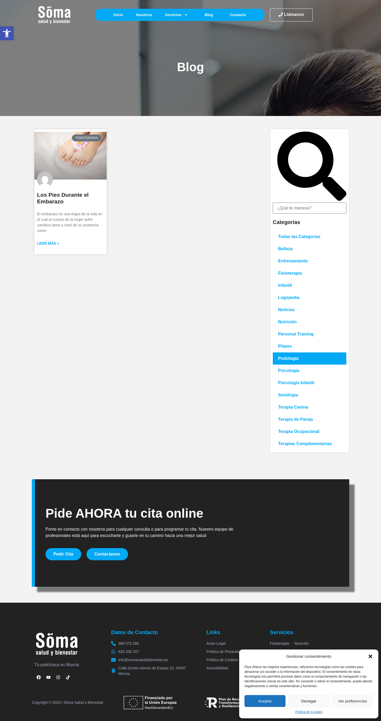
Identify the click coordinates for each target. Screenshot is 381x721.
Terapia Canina (293, 407)
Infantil (285, 285)
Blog (209, 15)
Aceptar (265, 701)
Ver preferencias (352, 701)
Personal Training (296, 334)
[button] (7, 33)
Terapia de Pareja (295, 419)
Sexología (288, 395)
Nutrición (287, 322)
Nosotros (144, 15)
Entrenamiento (293, 261)
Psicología (288, 370)
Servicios (176, 14)
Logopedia (289, 297)
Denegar (308, 701)
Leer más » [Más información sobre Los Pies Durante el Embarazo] (48, 243)
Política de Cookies (309, 712)
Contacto (238, 15)
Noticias (286, 309)
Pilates (285, 346)
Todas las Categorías (299, 236)
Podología (288, 358)
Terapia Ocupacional (298, 431)
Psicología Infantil (296, 382)
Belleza (285, 249)
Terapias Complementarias (305, 443)
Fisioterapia (290, 273)
